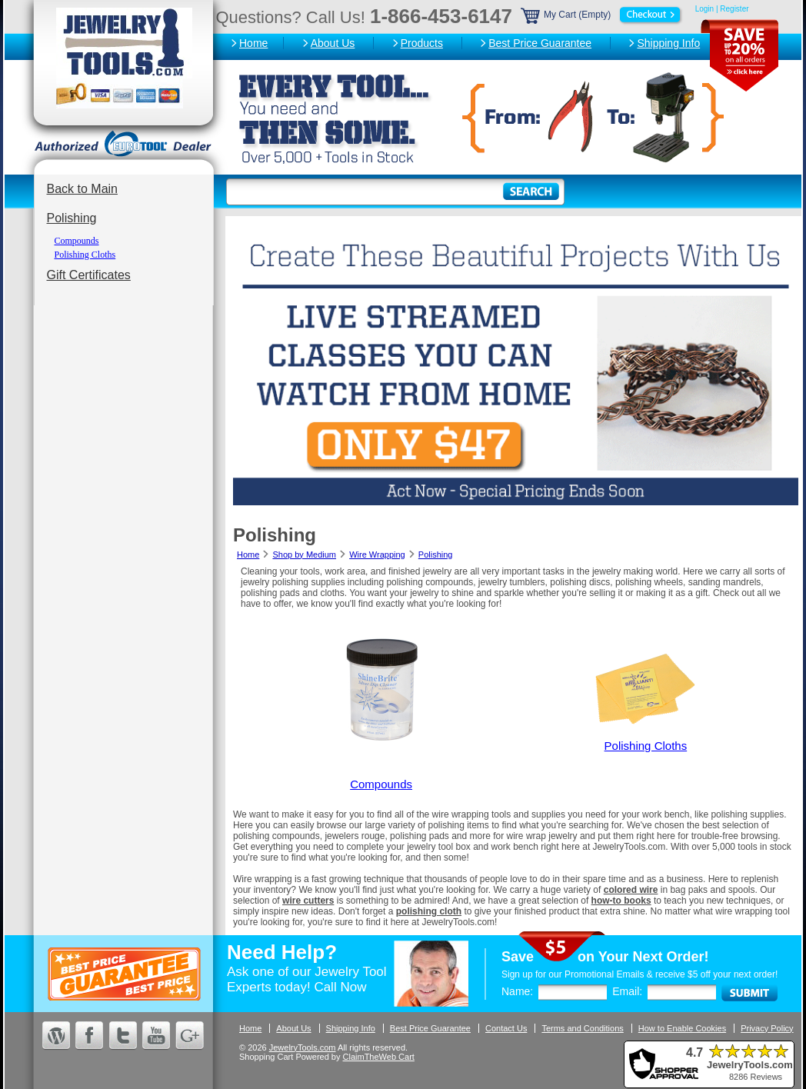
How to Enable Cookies (682, 1028)
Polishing (72, 218)
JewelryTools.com (302, 1047)
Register (734, 9)
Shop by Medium (304, 554)
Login (704, 9)
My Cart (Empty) (602, 14)
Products (422, 43)
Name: (517, 991)
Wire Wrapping (377, 554)
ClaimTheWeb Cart (379, 1056)
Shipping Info (668, 43)
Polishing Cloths (85, 254)
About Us (333, 43)
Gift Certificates (89, 274)
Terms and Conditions (582, 1028)
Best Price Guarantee (539, 43)
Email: (627, 991)
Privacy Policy (767, 1028)
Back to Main (82, 188)
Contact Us (506, 1028)
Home (253, 43)
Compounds (77, 240)
